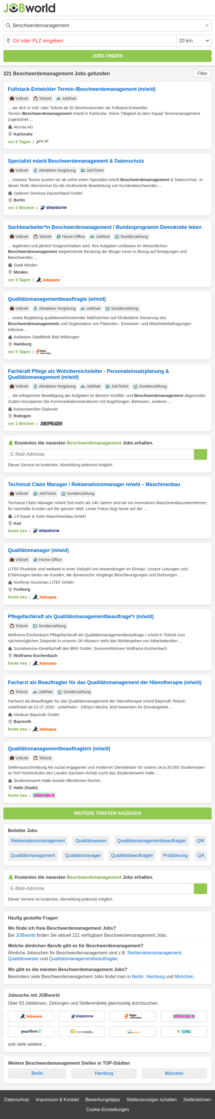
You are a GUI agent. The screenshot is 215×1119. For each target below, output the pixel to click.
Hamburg (155, 976)
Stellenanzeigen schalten (151, 1099)
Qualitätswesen (91, 840)
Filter (202, 73)
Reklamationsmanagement (38, 840)
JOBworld (25, 935)
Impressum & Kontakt (57, 1099)
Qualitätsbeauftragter (132, 855)
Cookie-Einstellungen (107, 1109)
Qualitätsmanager (83, 855)
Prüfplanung (175, 855)
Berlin (137, 976)
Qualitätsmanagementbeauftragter (151, 840)
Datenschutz (16, 1099)
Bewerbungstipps (102, 1099)
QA (201, 855)
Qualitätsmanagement (33, 855)
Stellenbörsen (197, 1099)
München (184, 976)
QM (200, 840)
